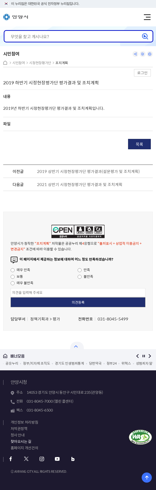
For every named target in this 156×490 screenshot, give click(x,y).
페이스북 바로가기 (10, 459)
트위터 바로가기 (26, 459)
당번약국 (95, 363)
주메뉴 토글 (147, 17)
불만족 (85, 276)
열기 (77, 345)
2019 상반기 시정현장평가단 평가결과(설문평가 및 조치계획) (88, 171)
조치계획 (61, 63)
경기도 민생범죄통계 (69, 363)
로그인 (142, 72)
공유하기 (135, 54)
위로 (147, 477)
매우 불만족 (22, 282)
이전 (137, 356)
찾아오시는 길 (21, 441)
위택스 (126, 363)
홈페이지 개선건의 (24, 448)
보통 (17, 276)
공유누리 (11, 363)
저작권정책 (19, 428)
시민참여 (18, 63)
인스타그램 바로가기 (42, 459)
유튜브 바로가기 (57, 459)
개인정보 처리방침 (24, 422)
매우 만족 (20, 269)
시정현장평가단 (40, 63)
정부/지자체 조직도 (36, 363)
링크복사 (143, 54)
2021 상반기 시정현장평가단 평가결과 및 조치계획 (79, 184)
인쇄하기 (150, 54)
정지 (143, 356)
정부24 (112, 363)
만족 (84, 269)
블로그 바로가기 (73, 459)
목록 (139, 144)
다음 (150, 356)
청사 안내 (18, 435)
